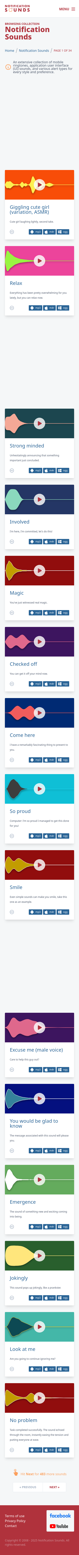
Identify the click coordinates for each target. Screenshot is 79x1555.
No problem (23, 1420)
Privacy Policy (15, 1521)
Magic (17, 592)
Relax (16, 283)
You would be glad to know (34, 1123)
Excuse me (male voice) (36, 1049)
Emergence (23, 1201)
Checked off (23, 663)
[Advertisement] (39, 123)
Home (9, 50)
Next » (54, 1487)
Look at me (22, 1349)
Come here (22, 735)
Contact (11, 1526)
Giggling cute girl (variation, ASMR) (29, 209)
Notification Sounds (34, 50)
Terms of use (14, 1516)
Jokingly (19, 1277)
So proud (20, 811)
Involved (19, 521)
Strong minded (27, 445)
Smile (16, 887)
